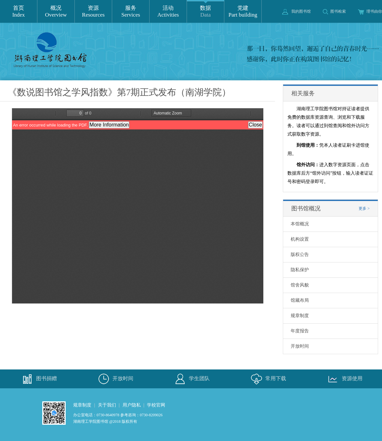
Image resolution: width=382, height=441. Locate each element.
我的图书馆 (296, 11)
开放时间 (300, 346)
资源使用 (343, 378)
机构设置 (300, 239)
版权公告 (300, 254)
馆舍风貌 (300, 285)
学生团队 (191, 378)
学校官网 (156, 405)
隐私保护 (300, 269)
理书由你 (370, 11)
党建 (242, 11)
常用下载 (267, 378)
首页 (18, 11)
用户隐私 (132, 405)
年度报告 (300, 330)
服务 (130, 11)
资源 (93, 11)
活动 (168, 11)
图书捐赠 (38, 378)
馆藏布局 (300, 300)
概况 (55, 11)
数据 (205, 11)
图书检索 (334, 11)
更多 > (364, 208)
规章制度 (300, 315)
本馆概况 (300, 223)
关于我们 (107, 405)
